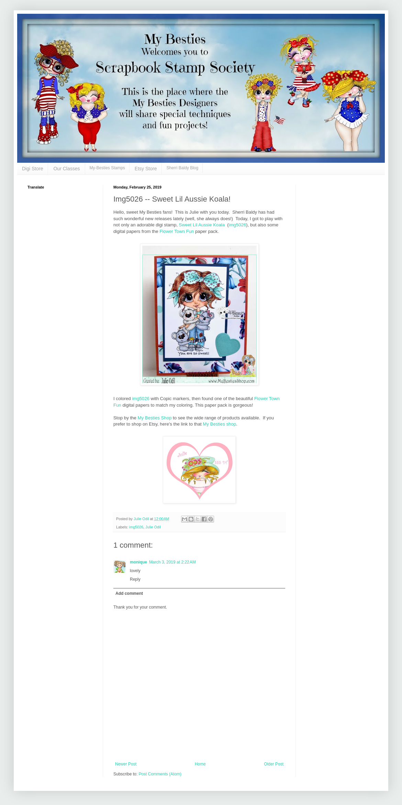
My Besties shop (219, 424)
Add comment (129, 593)
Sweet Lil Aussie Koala (202, 224)
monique (138, 562)
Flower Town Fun (176, 231)
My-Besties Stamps (107, 167)
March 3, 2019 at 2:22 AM (172, 562)
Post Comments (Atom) (159, 774)
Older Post (273, 764)
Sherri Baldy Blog (182, 167)
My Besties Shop (154, 417)
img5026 (237, 224)
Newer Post (125, 764)
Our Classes (66, 168)
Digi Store (32, 168)
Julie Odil (152, 527)
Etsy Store (146, 168)
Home (200, 764)
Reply (135, 579)
